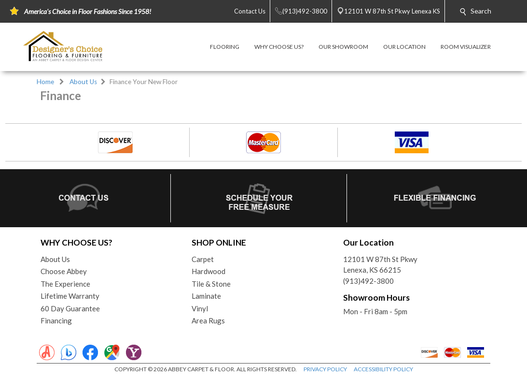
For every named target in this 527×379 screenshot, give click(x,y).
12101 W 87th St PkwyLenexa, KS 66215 (380, 265)
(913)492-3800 (368, 281)
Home (45, 82)
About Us (83, 82)
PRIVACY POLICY (325, 369)
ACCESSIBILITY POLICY (383, 369)
